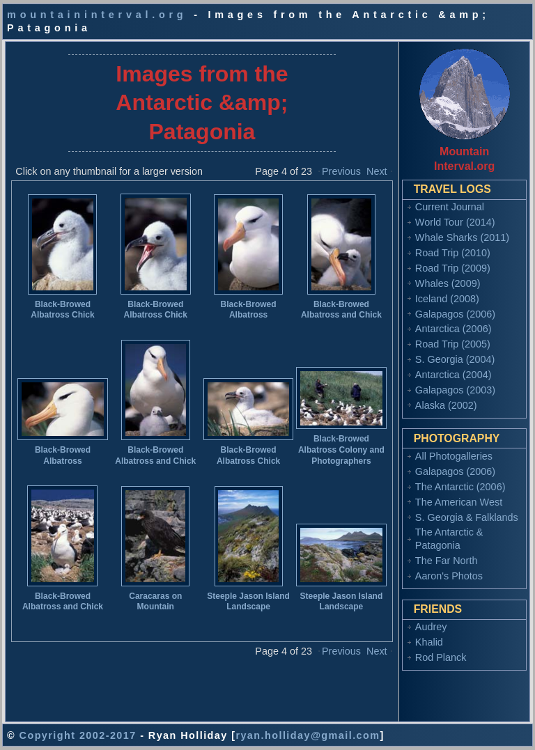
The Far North (446, 560)
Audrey (431, 626)
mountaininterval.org (97, 14)
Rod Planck (441, 657)
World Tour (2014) (455, 222)
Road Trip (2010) (452, 252)
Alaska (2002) (446, 405)
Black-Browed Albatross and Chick (341, 309)
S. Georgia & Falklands (466, 517)
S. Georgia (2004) (455, 359)
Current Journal (449, 206)
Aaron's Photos (449, 575)
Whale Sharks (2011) (462, 237)
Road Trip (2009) (452, 268)
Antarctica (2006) (453, 328)
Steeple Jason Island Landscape (248, 601)
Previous (341, 171)
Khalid (429, 642)
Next (376, 171)
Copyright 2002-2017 (78, 735)
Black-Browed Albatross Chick (62, 309)
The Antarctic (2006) (460, 486)
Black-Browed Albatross (249, 309)
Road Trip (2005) (452, 344)
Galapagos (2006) (455, 314)
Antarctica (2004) (453, 374)
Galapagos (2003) (455, 390)
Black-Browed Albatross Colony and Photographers (341, 449)
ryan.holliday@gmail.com (307, 735)
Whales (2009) (448, 283)
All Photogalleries (454, 456)
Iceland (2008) (447, 298)
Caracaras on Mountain (155, 601)
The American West (458, 502)
